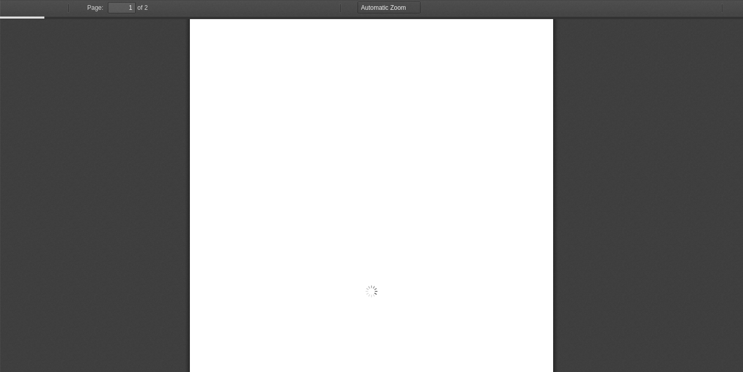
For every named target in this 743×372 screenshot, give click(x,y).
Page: (95, 7)
